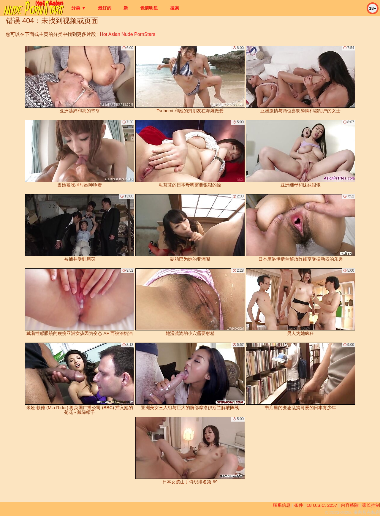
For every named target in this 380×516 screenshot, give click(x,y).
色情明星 (149, 7)
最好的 (104, 7)
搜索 (174, 7)
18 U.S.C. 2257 (322, 505)
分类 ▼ (78, 7)
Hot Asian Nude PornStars (127, 34)
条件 (298, 505)
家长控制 (371, 505)
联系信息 (282, 505)
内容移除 (350, 505)
